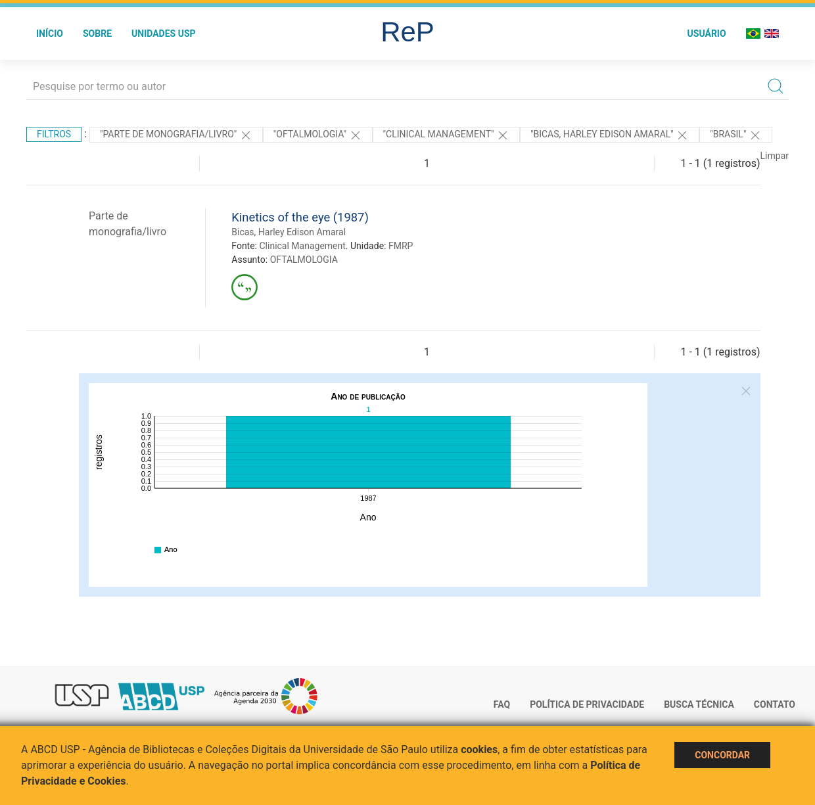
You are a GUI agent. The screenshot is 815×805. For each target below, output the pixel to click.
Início (49, 33)
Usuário (706, 33)
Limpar (774, 155)
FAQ (502, 704)
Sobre (97, 33)
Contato (774, 704)
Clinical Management (302, 246)
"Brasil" (736, 135)
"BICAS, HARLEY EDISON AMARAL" (609, 135)
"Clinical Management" (446, 135)
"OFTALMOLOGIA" (317, 135)
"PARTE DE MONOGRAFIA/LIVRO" (176, 135)
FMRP (400, 246)
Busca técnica (699, 704)
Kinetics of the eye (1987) (300, 217)
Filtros (54, 134)
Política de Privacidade (587, 704)
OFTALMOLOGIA (304, 259)
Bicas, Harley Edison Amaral (288, 232)
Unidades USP (163, 33)
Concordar (722, 755)
